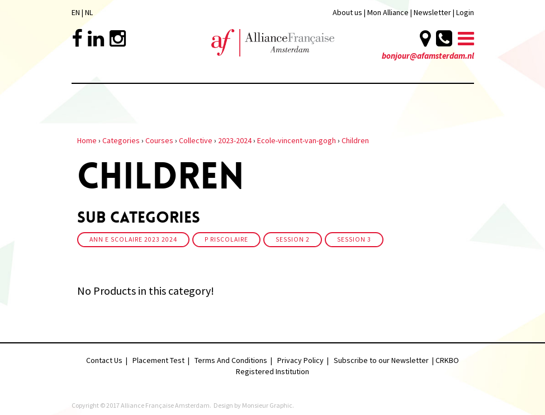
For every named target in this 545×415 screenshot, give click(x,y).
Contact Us (104, 360)
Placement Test (158, 360)
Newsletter (433, 12)
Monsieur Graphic (267, 405)
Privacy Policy (300, 360)
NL (89, 12)
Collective (195, 140)
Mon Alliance (388, 12)
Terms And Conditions (231, 360)
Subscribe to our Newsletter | (384, 360)
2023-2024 (235, 140)
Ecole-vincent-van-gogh (296, 140)
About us (347, 12)
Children (355, 140)
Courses (159, 140)
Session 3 (354, 239)
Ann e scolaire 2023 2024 (133, 239)
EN (76, 12)
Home (87, 140)
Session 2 (293, 239)
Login (465, 12)
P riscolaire (226, 239)
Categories (121, 140)
